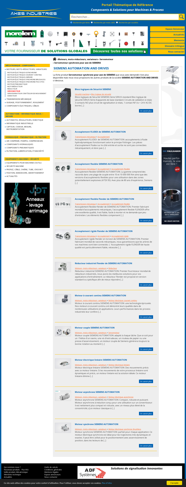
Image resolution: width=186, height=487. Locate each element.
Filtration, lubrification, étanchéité (25, 151)
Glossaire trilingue (174, 46)
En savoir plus (146, 111)
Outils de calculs (51, 467)
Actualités (178, 34)
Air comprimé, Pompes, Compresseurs (24, 141)
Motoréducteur (14, 86)
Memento (179, 40)
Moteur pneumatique (17, 84)
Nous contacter (176, 51)
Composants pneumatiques (20, 147)
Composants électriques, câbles (22, 106)
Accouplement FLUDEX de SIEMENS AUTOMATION (100, 131)
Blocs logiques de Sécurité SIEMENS (93, 89)
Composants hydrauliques (19, 144)
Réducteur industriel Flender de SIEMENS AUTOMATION (103, 263)
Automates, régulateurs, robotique (24, 120)
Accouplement (104, 137)
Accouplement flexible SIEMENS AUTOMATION (99, 164)
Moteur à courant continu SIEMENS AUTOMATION (100, 295)
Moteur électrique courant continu (24, 75)
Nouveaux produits (12, 469)
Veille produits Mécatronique (16, 472)
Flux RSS (25, 469)
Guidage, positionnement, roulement (25, 102)
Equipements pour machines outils (23, 163)
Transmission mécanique (18, 99)
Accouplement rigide (120, 236)
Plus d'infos (107, 483)
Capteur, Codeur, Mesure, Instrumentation (19, 127)
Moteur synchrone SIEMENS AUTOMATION (96, 424)
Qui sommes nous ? (12, 467)
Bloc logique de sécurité (101, 94)
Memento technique (12, 474)
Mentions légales (51, 472)
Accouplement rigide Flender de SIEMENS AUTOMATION (104, 231)
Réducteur (12, 89)
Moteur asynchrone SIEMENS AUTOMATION (97, 392)
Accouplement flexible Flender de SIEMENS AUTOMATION (104, 199)
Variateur (12, 96)
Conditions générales (53, 469)
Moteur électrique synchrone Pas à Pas (25, 82)
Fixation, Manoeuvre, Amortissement (25, 173)
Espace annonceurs (52, 474)
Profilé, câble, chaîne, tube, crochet (24, 169)
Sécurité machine (15, 166)
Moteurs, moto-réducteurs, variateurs (26, 69)
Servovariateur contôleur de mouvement (26, 93)
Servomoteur (113, 332)
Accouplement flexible (120, 169)
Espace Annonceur (175, 29)
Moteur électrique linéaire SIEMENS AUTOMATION (101, 359)
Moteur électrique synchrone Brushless (26, 79)
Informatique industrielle (19, 123)
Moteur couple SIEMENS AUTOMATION (95, 327)
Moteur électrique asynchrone (22, 72)
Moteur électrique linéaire (20, 77)
